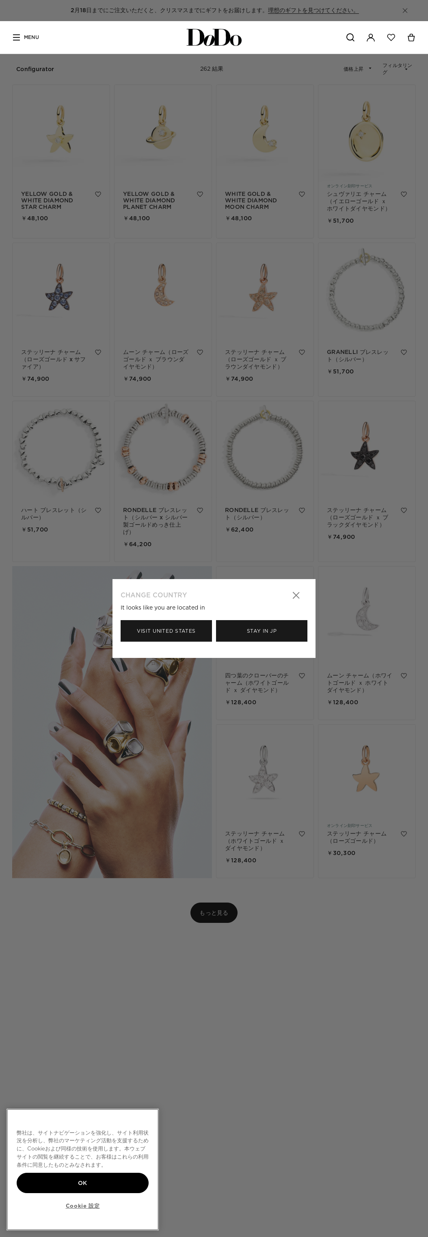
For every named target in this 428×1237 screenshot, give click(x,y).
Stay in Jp (262, 631)
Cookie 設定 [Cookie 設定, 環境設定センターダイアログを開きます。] (83, 1205)
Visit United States (166, 631)
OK (82, 1183)
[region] (82, 1169)
